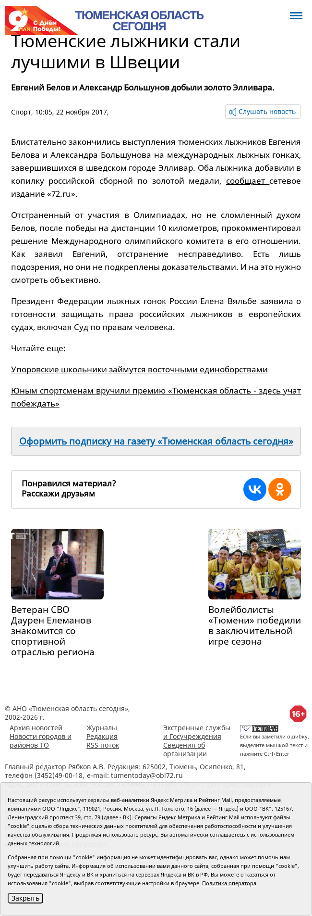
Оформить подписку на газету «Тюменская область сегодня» (156, 441)
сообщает (248, 180)
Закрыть (25, 898)
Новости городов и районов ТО (41, 741)
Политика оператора (229, 883)
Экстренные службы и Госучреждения (196, 732)
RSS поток (102, 745)
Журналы (101, 727)
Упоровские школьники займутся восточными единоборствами (139, 369)
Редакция (102, 736)
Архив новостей (36, 727)
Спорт (21, 111)
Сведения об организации (185, 749)
